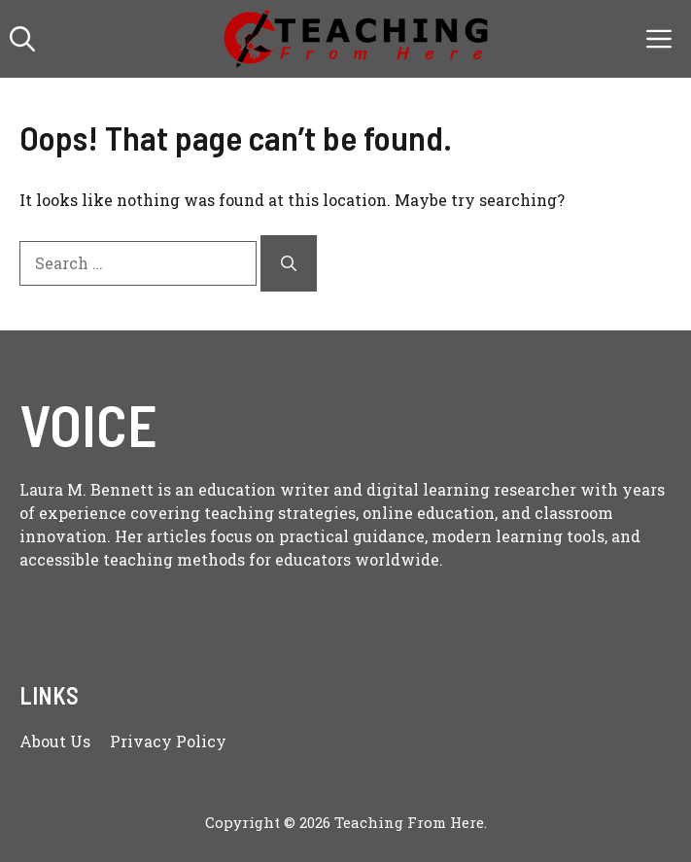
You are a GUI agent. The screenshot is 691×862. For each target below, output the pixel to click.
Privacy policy (168, 741)
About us (54, 741)
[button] (22, 39)
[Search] (288, 263)
